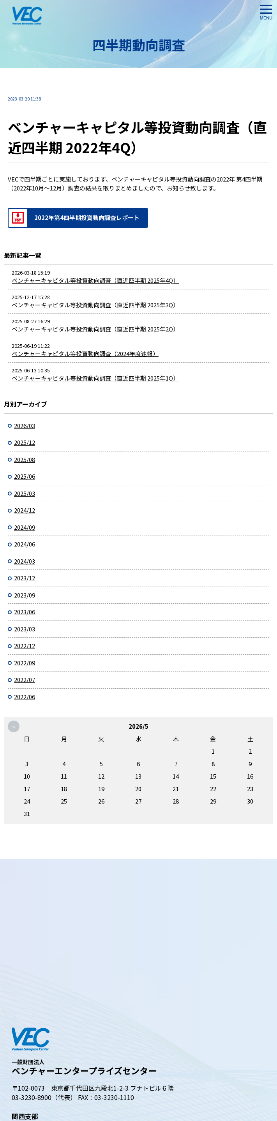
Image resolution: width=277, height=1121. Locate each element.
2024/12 (24, 510)
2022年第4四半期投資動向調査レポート (86, 217)
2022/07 (24, 679)
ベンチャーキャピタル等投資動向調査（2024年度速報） (85, 353)
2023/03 (24, 629)
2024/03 (24, 561)
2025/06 (24, 476)
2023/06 (24, 612)
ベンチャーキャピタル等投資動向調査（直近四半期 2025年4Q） (95, 280)
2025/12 (24, 442)
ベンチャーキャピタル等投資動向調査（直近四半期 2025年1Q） (95, 378)
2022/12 (24, 646)
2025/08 (24, 459)
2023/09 (24, 595)
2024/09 (24, 527)
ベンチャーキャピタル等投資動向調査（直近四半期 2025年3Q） (95, 305)
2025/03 (24, 493)
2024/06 (24, 544)
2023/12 (24, 578)
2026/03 (24, 425)
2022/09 (24, 663)
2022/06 (24, 697)
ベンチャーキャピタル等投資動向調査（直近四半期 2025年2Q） (95, 329)
